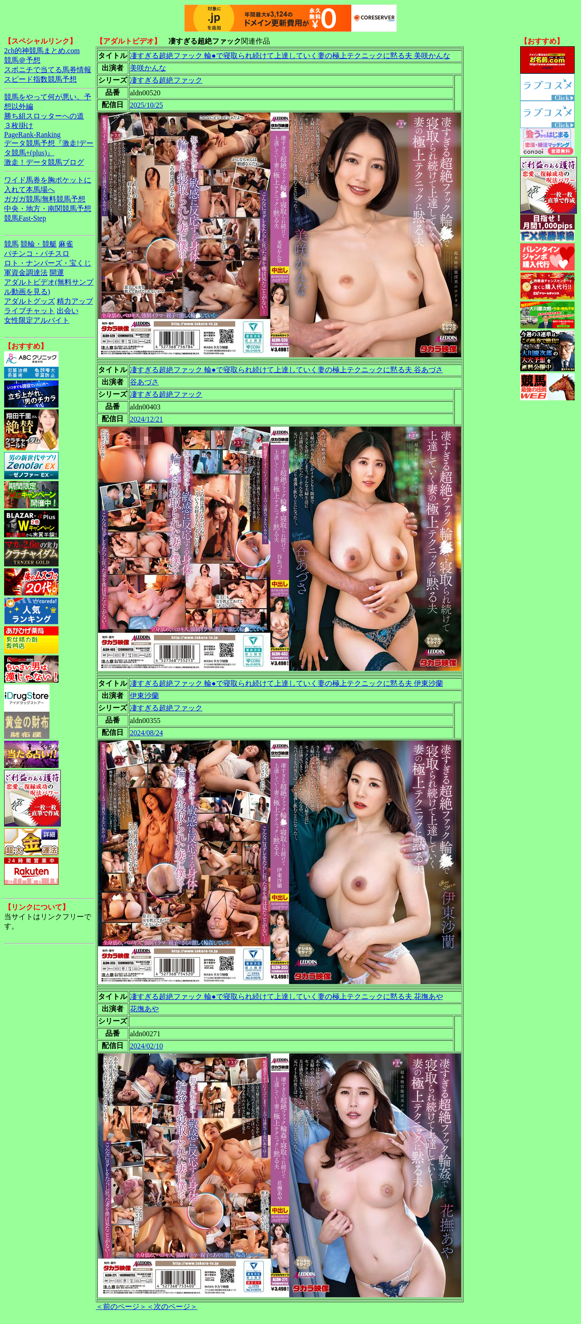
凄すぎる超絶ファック (166, 80)
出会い (68, 311)
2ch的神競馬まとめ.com (42, 50)
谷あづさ (144, 382)
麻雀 (66, 244)
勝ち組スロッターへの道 (44, 116)
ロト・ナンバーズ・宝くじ (47, 263)
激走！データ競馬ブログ (44, 162)
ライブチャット (29, 311)
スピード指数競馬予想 (40, 79)
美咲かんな (148, 68)
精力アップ (75, 301)
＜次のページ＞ (172, 1306)
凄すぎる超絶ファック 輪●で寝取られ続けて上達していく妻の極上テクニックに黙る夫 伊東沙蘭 (286, 683)
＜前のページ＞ (121, 1306)
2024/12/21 (146, 419)
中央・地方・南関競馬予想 (47, 208)
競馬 (11, 244)
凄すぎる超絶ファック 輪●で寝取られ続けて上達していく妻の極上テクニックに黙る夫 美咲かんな (290, 55)
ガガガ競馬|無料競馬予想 (44, 199)
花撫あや (144, 1009)
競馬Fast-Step (25, 218)
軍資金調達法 (26, 272)
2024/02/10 (146, 1046)
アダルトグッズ (29, 301)
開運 (56, 272)
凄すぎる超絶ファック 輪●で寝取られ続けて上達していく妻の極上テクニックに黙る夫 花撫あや (286, 996)
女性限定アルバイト (36, 320)
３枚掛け (18, 125)
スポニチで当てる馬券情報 (47, 70)
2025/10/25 (146, 105)
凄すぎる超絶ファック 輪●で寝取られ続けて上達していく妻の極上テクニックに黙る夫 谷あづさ (286, 370)
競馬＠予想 (22, 60)
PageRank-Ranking (32, 134)
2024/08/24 (146, 733)
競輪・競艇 (38, 244)
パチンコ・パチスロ (36, 253)
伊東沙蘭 (144, 695)
